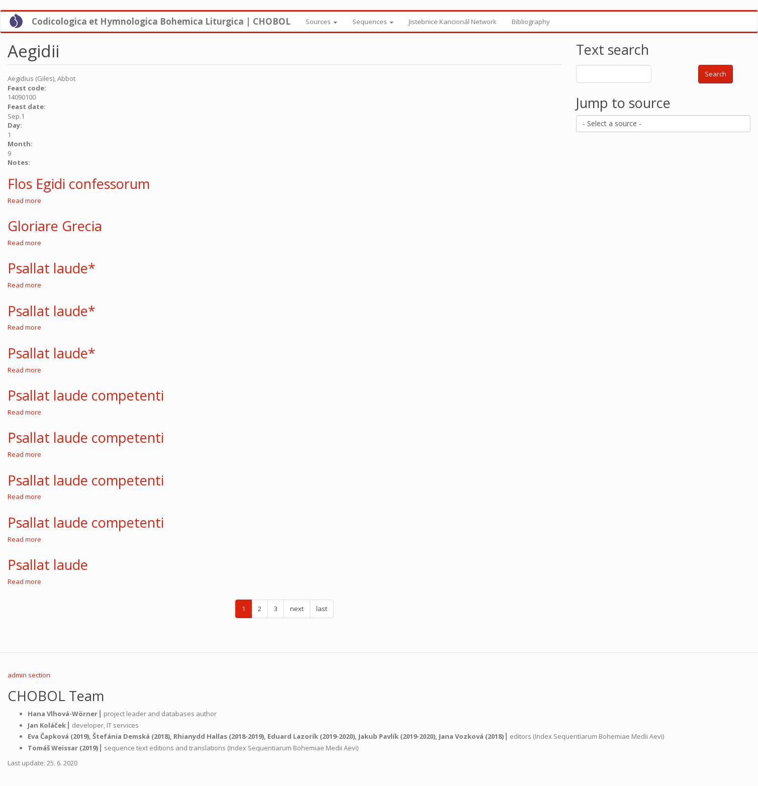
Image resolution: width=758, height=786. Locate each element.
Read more (24, 200)
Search (715, 73)
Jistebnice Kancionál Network (453, 21)
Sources (321, 21)
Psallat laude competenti (86, 395)
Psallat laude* (52, 268)
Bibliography (531, 21)
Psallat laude (48, 564)
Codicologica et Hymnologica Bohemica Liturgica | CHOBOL (161, 21)
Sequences (373, 21)
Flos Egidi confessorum (79, 183)
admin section (29, 674)
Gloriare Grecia (55, 226)
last (321, 608)
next (297, 608)
